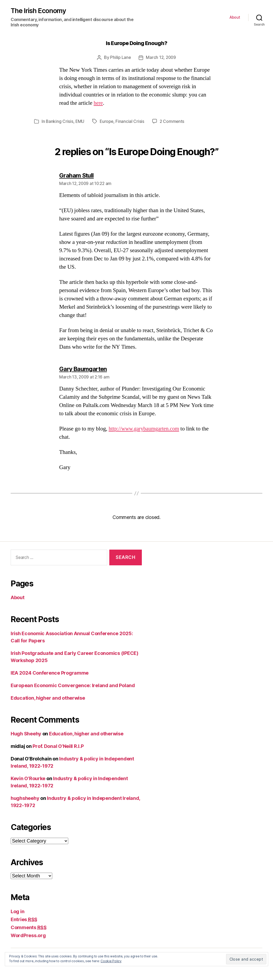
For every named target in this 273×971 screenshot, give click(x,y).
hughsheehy (25, 798)
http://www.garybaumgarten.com (145, 428)
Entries (24, 919)
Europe (107, 121)
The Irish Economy (39, 10)
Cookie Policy (111, 961)
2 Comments (173, 121)
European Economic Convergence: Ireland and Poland (73, 685)
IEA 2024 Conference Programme (50, 672)
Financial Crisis (131, 121)
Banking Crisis (59, 121)
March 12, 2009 (161, 58)
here (98, 103)
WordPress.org (28, 935)
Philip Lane (119, 58)
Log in (17, 911)
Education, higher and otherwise (48, 697)
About (235, 17)
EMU (80, 121)
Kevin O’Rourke (28, 778)
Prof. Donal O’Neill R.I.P (58, 746)
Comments (29, 927)
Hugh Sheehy (26, 733)
